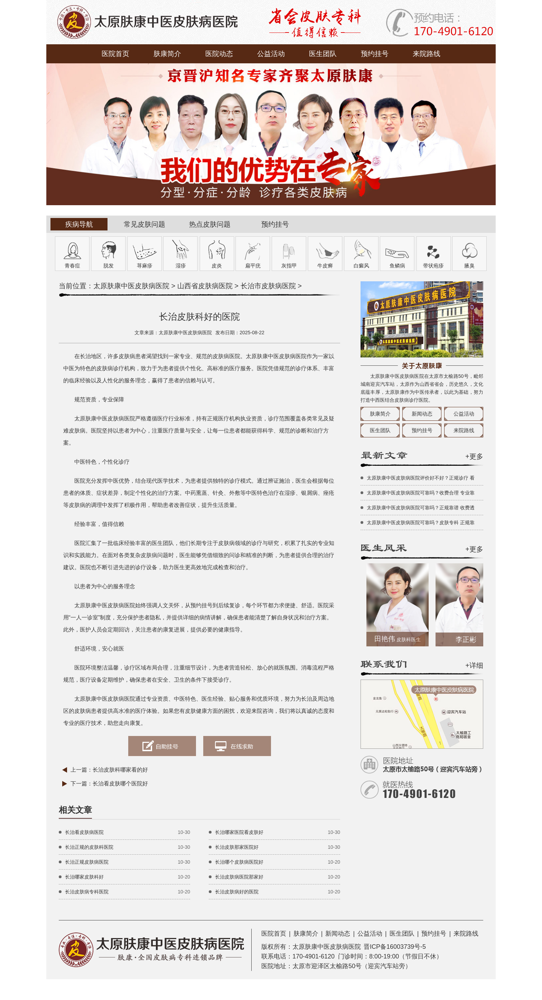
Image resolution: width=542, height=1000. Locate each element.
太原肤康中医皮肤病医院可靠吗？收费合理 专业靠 (421, 493)
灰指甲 (289, 266)
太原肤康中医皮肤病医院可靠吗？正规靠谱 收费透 (421, 507)
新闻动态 (422, 414)
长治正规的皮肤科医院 (89, 847)
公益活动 (271, 53)
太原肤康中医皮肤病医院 (131, 286)
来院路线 (426, 53)
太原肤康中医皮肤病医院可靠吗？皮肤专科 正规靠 (421, 522)
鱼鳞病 (397, 266)
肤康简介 (167, 53)
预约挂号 (375, 53)
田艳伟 (399, 639)
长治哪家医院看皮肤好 (239, 832)
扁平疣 (253, 266)
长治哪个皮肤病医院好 (239, 862)
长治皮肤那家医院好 (237, 847)
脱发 (108, 266)
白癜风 (361, 266)
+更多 (474, 456)
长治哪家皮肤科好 (84, 877)
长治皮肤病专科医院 (87, 891)
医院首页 (115, 53)
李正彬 (468, 639)
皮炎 (217, 266)
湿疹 (181, 266)
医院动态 (219, 53)
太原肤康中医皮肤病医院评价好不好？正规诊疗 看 (421, 478)
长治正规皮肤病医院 (87, 862)
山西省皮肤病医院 (205, 286)
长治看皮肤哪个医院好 (120, 784)
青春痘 (72, 266)
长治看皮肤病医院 (84, 832)
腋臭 (469, 266)
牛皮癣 (325, 266)
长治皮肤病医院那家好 (239, 877)
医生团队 (323, 53)
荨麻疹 (144, 266)
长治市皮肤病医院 (268, 286)
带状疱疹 (433, 266)
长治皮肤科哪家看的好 (120, 770)
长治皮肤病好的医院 (237, 891)
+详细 (474, 665)
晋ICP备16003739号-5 (395, 946)
